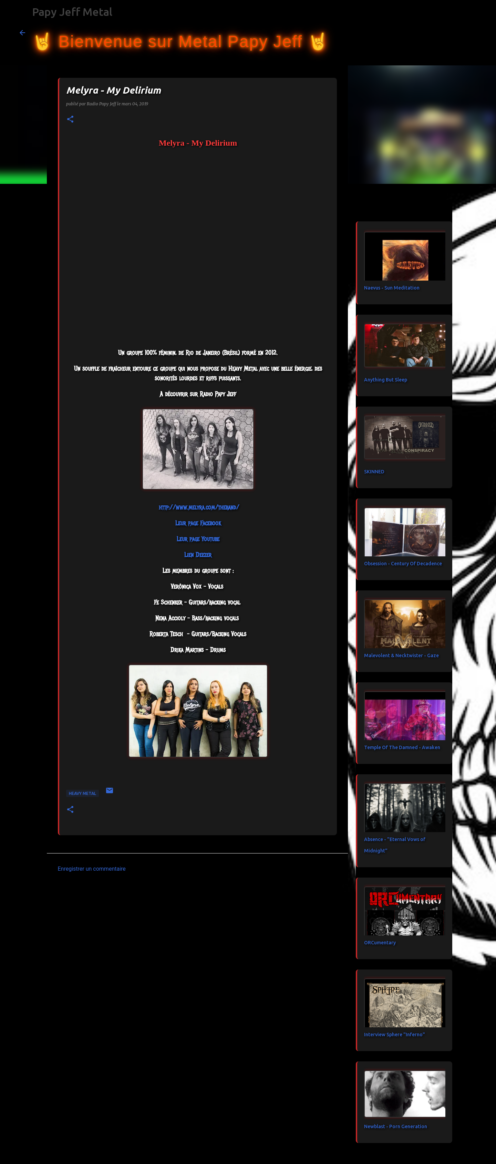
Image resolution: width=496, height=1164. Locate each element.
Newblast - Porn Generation (395, 1126)
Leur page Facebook (198, 523)
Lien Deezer (197, 555)
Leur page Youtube (198, 539)
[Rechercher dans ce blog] (442, 32)
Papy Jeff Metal (72, 12)
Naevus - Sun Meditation (392, 288)
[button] (70, 119)
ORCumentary (380, 942)
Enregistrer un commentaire (92, 869)
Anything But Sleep (385, 379)
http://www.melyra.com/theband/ (199, 507)
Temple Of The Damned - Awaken (402, 747)
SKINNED (374, 471)
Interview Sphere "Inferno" (394, 1034)
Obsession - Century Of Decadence (403, 563)
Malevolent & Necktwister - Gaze (401, 655)
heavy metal (82, 793)
